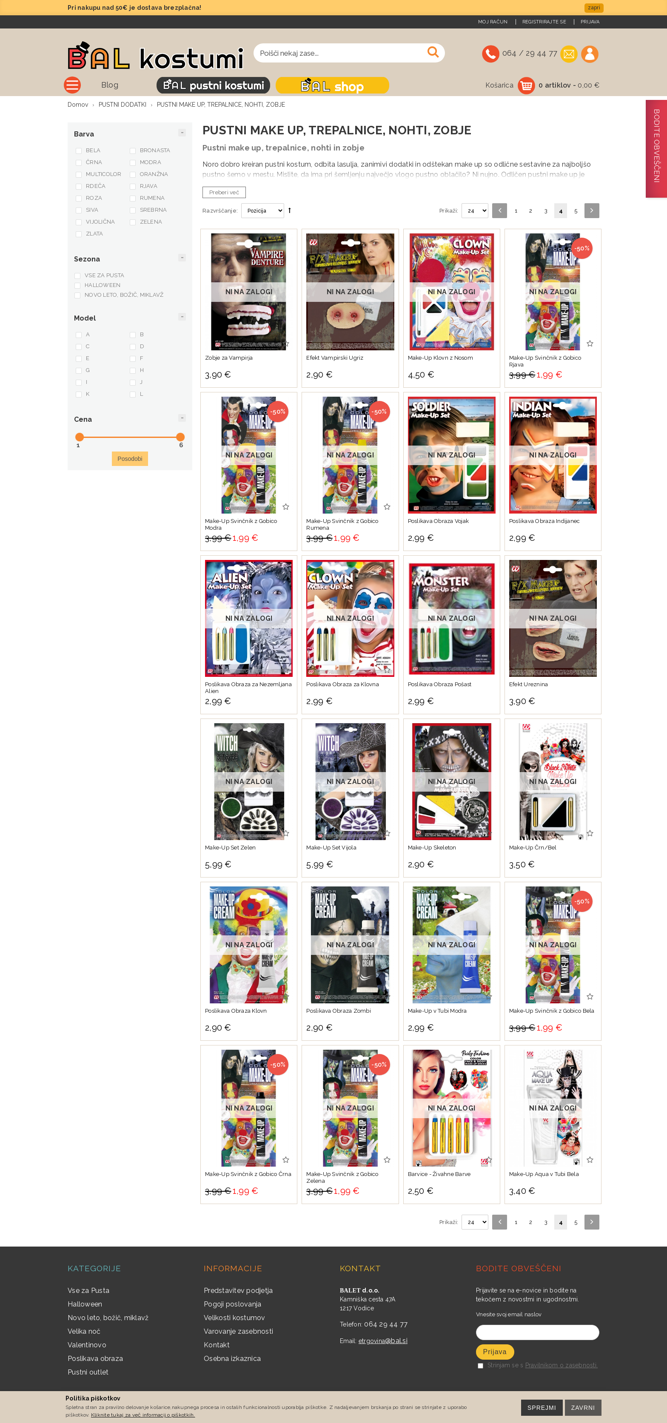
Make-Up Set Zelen (230, 848)
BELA (93, 151)
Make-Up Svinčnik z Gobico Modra (241, 525)
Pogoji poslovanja (232, 1305)
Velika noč (84, 1332)
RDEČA (95, 187)
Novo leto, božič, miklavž (108, 1319)
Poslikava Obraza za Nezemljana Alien (248, 688)
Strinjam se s (500, 1366)
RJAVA (148, 187)
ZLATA (94, 234)
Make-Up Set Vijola (331, 848)
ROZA (94, 199)
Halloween (85, 1305)
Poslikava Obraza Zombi (338, 1011)
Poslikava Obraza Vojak (438, 522)
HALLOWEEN (102, 286)
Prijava (590, 22)
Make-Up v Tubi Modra (437, 1011)
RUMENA (152, 199)
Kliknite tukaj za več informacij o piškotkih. (143, 1415)
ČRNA (94, 163)
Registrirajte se (544, 22)
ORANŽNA (154, 175)
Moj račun (492, 22)
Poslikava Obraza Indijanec (544, 522)
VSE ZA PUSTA (104, 276)
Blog (184, 84)
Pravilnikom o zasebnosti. (561, 1366)
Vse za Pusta (88, 1291)
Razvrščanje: (220, 211)
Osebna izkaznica (232, 1359)
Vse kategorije (120, 84)
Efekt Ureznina (528, 685)
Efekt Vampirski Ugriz (334, 358)
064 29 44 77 (386, 1325)
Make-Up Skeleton (432, 848)
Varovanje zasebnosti (238, 1332)
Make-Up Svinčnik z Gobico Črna (248, 1175)
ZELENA (151, 222)
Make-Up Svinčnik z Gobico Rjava (545, 362)
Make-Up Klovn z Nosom (440, 358)
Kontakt (217, 1346)
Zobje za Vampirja (229, 358)
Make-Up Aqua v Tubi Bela (544, 1175)
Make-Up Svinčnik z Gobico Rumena (342, 525)
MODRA (150, 163)
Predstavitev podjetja (238, 1291)
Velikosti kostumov (234, 1319)
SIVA (92, 210)
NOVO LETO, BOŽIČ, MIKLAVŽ (124, 296)
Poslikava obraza (95, 1359)
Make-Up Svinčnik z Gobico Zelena (342, 1178)
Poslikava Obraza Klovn (236, 1011)
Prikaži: (448, 211)
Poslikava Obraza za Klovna (342, 685)
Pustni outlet (88, 1373)
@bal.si (396, 1342)
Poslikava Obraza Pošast (440, 685)
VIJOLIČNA (100, 222)
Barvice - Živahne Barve (439, 1175)
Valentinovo (87, 1346)
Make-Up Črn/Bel (533, 848)
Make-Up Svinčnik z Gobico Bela (552, 1011)
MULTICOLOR (104, 175)
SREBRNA (153, 210)
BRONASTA (155, 151)
